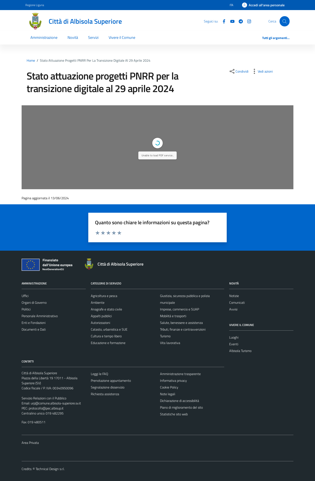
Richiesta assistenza (105, 393)
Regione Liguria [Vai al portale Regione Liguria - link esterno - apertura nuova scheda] (34, 5)
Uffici (25, 295)
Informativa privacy (173, 380)
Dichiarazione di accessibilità (179, 400)
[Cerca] (285, 21)
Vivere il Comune (122, 37)
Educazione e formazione (108, 342)
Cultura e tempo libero (106, 336)
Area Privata (30, 442)
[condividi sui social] (238, 71)
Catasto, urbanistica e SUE (109, 329)
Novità (73, 37)
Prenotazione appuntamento (111, 380)
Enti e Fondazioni (34, 322)
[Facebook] (222, 20)
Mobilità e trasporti (173, 315)
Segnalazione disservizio (107, 387)
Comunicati (237, 302)
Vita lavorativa (170, 342)
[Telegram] (239, 20)
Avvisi (233, 309)
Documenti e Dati (34, 329)
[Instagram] (247, 20)
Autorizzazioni (100, 322)
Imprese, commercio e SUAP (179, 309)
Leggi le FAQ (99, 373)
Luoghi (233, 337)
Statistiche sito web (174, 414)
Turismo (165, 336)
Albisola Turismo (240, 350)
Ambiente (97, 302)
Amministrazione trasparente (180, 373)
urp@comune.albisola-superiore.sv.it (56, 403)
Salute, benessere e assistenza (181, 322)
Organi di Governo (34, 302)
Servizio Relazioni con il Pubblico (44, 398)
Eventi (233, 344)
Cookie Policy (169, 387)
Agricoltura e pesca (104, 295)
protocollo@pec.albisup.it (46, 408)
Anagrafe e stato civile (106, 309)
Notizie (234, 295)
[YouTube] (230, 20)
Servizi (93, 37)
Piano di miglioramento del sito (181, 407)
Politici (26, 309)
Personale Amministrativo (40, 315)
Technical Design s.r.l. (50, 468)
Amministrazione (43, 37)
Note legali (167, 393)
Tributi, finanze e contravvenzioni (183, 329)
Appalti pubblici (101, 315)
